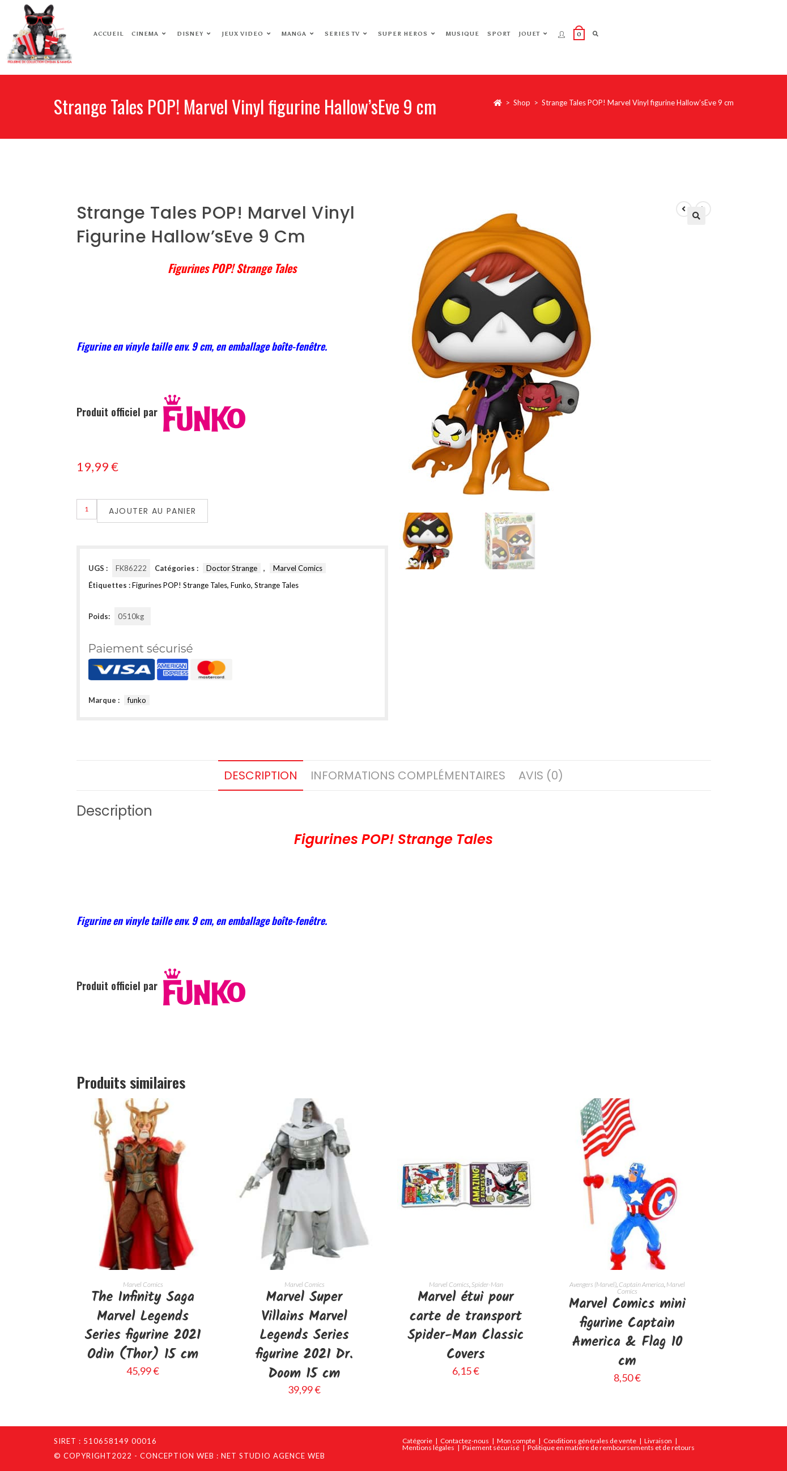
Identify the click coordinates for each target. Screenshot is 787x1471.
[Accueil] (498, 102)
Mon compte (516, 1440)
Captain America (641, 1284)
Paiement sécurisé (491, 1447)
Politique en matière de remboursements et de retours (611, 1447)
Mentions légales (428, 1447)
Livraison (658, 1440)
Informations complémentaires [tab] (407, 775)
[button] (696, 216)
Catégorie (417, 1440)
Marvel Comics (297, 568)
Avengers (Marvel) (592, 1284)
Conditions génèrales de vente (589, 1440)
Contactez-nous (464, 1440)
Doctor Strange (231, 568)
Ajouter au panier (153, 511)
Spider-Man (487, 1284)
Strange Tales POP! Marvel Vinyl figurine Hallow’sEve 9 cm (638, 102)
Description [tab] (260, 775)
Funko (241, 585)
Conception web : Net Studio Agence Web (232, 1455)
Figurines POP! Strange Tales (179, 585)
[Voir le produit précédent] (684, 209)
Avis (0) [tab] (540, 775)
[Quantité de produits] (86, 509)
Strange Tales (276, 585)
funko (136, 700)
